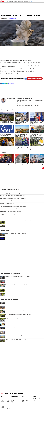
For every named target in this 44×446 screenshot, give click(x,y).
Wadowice (8, 407)
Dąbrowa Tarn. (3, 402)
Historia (15, 1)
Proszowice (8, 402)
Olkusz (8, 399)
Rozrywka (20, 1)
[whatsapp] (7, 83)
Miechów (2, 406)
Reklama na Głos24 (25, 399)
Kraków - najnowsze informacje (10, 110)
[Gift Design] (38, 401)
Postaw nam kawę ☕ (12, 18)
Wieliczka (8, 408)
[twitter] (3, 83)
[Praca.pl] (34, 398)
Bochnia (2, 399)
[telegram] (5, 83)
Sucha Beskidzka (8, 404)
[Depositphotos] (34, 401)
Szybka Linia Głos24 (26, 1)
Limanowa (2, 405)
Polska (3, 218)
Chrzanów (2, 401)
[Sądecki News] (38, 398)
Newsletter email (24, 397)
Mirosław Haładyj (4, 18)
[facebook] (1, 83)
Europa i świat (5, 230)
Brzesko (2, 400)
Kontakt (23, 401)
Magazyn (12, 397)
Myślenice (2, 407)
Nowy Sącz (8, 397)
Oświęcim (8, 400)
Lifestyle (12, 399)
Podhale (8, 401)
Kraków (2, 397)
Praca (32, 1)
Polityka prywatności (25, 400)
